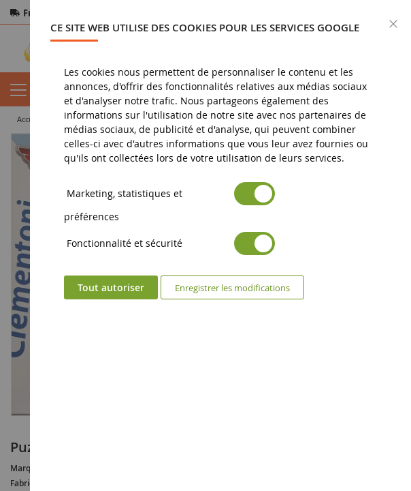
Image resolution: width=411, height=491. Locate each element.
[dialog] (220, 245)
